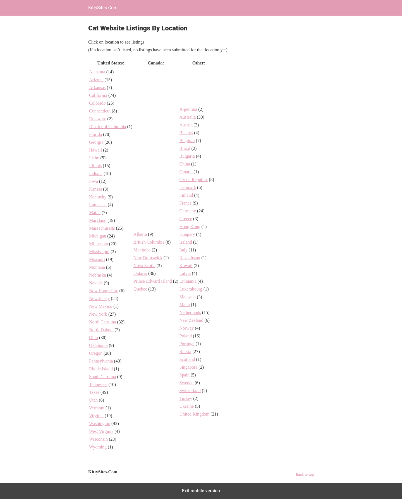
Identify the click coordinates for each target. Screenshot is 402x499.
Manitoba (141, 250)
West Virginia (101, 431)
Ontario (140, 273)
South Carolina (102, 376)
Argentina (188, 109)
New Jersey (99, 298)
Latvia (185, 273)
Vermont (96, 408)
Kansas (95, 189)
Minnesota (98, 243)
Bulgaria (187, 156)
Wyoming (98, 447)
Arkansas (97, 87)
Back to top (305, 474)
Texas (94, 392)
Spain (184, 375)
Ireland (185, 242)
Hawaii (95, 150)
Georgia (96, 142)
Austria (185, 125)
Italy (183, 250)
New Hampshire (103, 290)
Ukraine (186, 406)
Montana (97, 267)
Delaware (97, 118)
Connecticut (100, 111)
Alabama (97, 71)
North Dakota (101, 329)
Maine (94, 212)
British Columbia (148, 242)
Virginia (96, 415)
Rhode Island (101, 368)
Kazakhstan (189, 257)
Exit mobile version (201, 490)
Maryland (97, 220)
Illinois (95, 165)
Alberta (140, 234)
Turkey (185, 398)
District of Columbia (107, 126)
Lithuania (187, 281)
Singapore (188, 367)
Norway (186, 328)
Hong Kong (189, 226)
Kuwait (185, 265)
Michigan (97, 236)
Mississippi (99, 251)
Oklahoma (98, 345)
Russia (185, 351)
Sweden (186, 382)
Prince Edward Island (152, 281)
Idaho (94, 157)
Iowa (93, 181)
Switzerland (189, 390)
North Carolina (102, 322)
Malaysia (187, 296)
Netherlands (190, 312)
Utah (93, 400)
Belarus (186, 132)
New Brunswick (147, 257)
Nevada (96, 282)
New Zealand (191, 320)
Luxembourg (190, 289)
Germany (187, 210)
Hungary (187, 234)
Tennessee (98, 384)
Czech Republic (193, 179)
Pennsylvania (101, 361)
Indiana (95, 173)
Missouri (97, 259)
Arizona (96, 79)
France (185, 203)
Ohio (93, 337)
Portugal (186, 343)
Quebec (140, 289)
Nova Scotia (144, 265)
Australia (187, 117)
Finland (186, 195)
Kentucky (97, 197)
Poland (185, 336)
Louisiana (98, 204)
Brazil (184, 148)
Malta (184, 304)
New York (98, 314)
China (184, 164)
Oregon (95, 353)
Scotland (187, 359)
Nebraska (97, 275)
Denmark (187, 187)
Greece (185, 218)
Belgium (187, 140)
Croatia (185, 171)
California (98, 95)
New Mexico (100, 306)
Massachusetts (102, 228)
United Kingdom (194, 414)
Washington (99, 423)
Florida (95, 134)
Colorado (97, 103)
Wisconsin (98, 439)
